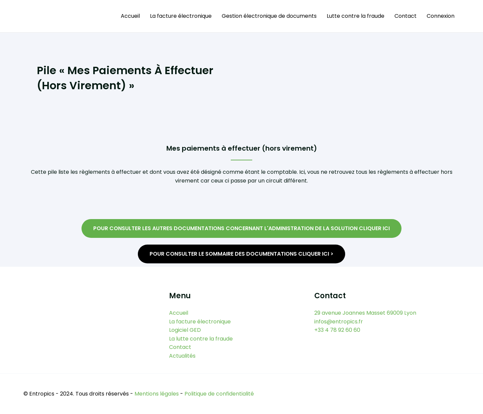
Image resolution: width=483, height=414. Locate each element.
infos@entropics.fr (338, 321)
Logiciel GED (185, 330)
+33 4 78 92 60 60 (337, 330)
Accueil (130, 16)
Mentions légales (157, 394)
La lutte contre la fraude (201, 339)
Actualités (182, 356)
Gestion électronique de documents (269, 16)
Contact (405, 16)
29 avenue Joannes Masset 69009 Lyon (365, 313)
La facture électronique (181, 16)
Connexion (440, 16)
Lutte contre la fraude (355, 16)
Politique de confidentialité (219, 394)
